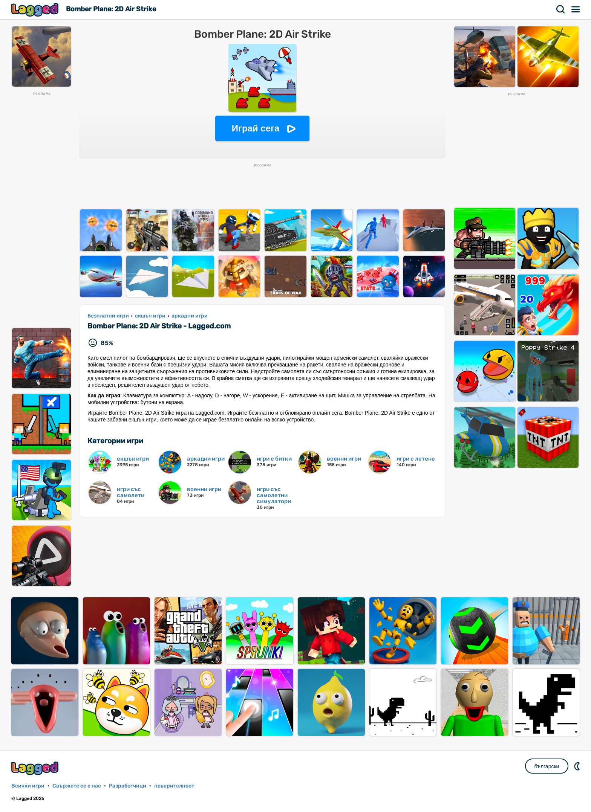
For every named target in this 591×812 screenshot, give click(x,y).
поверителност (174, 786)
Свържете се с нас (76, 786)
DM (577, 766)
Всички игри (27, 786)
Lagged (35, 9)
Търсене (560, 9)
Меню (575, 9)
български (546, 766)
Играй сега (256, 128)
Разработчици (127, 786)
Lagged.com (35, 768)
